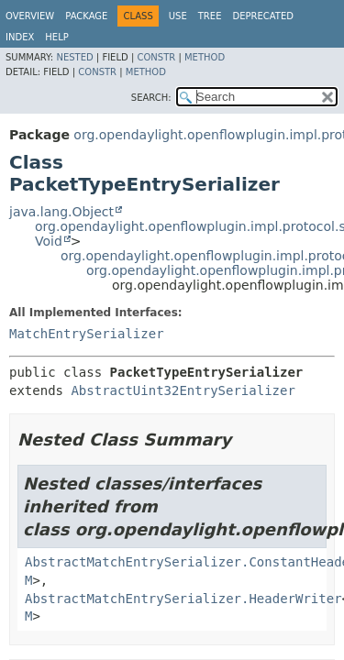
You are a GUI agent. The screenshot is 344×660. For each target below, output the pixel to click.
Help (56, 37)
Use (178, 16)
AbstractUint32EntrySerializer (182, 390)
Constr (156, 57)
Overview (30, 16)
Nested (74, 57)
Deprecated (263, 16)
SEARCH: (151, 98)
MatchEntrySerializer (86, 333)
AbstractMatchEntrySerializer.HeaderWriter (183, 598)
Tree (210, 16)
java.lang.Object (61, 211)
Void (48, 241)
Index (20, 37)
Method (204, 57)
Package (86, 16)
